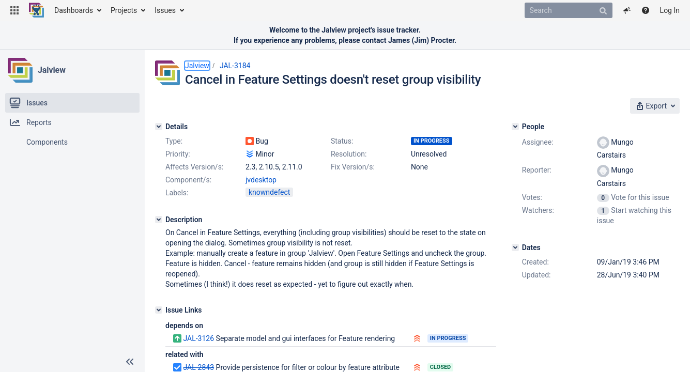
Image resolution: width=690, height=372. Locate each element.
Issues (165, 10)
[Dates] (515, 247)
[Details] (158, 126)
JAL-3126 (198, 338)
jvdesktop (261, 180)
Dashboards (73, 10)
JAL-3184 (235, 65)
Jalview (52, 70)
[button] (14, 10)
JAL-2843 (198, 367)
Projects (124, 10)
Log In (670, 10)
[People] (515, 126)
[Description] (158, 219)
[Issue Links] (158, 310)
